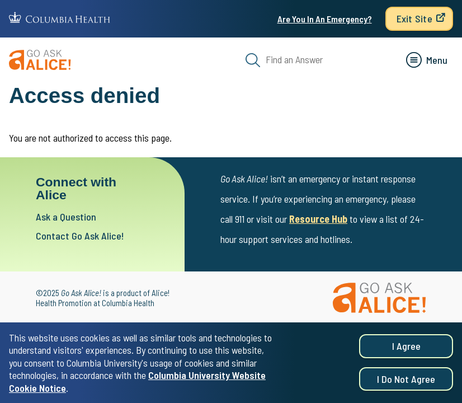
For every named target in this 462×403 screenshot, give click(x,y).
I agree (406, 351)
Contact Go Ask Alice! (80, 235)
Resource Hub (318, 219)
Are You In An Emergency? (324, 18)
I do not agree (406, 383)
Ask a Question (66, 216)
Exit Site (414, 18)
